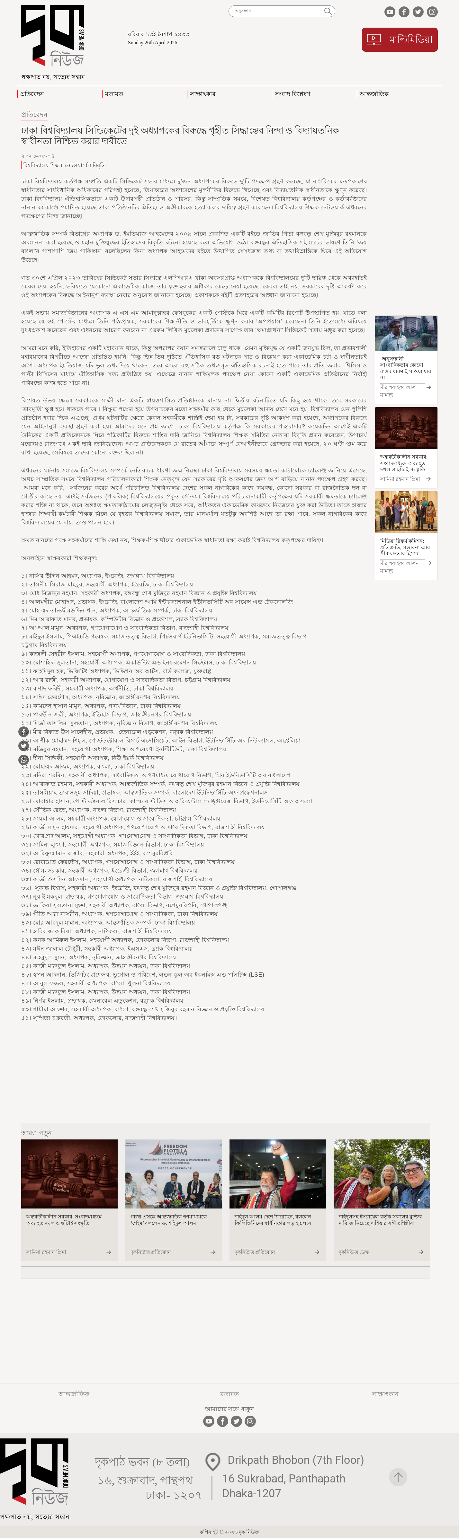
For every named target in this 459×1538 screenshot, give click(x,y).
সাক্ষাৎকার (385, 1394)
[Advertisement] (406, 211)
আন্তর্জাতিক (74, 1394)
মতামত (229, 1394)
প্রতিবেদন (34, 115)
